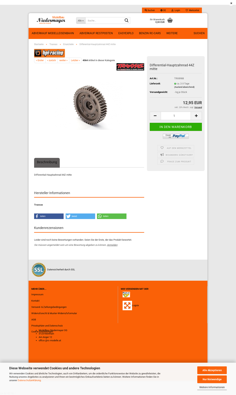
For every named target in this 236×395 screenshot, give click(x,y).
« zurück (51, 60)
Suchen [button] (150, 10)
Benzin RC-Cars (150, 33)
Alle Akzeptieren (212, 370)
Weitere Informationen (212, 387)
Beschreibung (47, 162)
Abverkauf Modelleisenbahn (53, 33)
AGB (33, 319)
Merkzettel (192, 10)
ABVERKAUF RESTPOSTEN (96, 33)
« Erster (40, 60)
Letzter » (75, 60)
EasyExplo (125, 33)
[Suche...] (80, 20)
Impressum (37, 294)
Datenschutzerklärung (29, 380)
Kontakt (35, 300)
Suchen (199, 33)
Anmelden (112, 245)
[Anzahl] (176, 116)
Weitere (172, 33)
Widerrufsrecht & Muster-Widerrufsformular (54, 313)
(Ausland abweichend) (184, 87)
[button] (163, 10)
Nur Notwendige (212, 379)
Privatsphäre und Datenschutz (47, 325)
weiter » (63, 60)
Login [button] (175, 10)
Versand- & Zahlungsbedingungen (49, 307)
